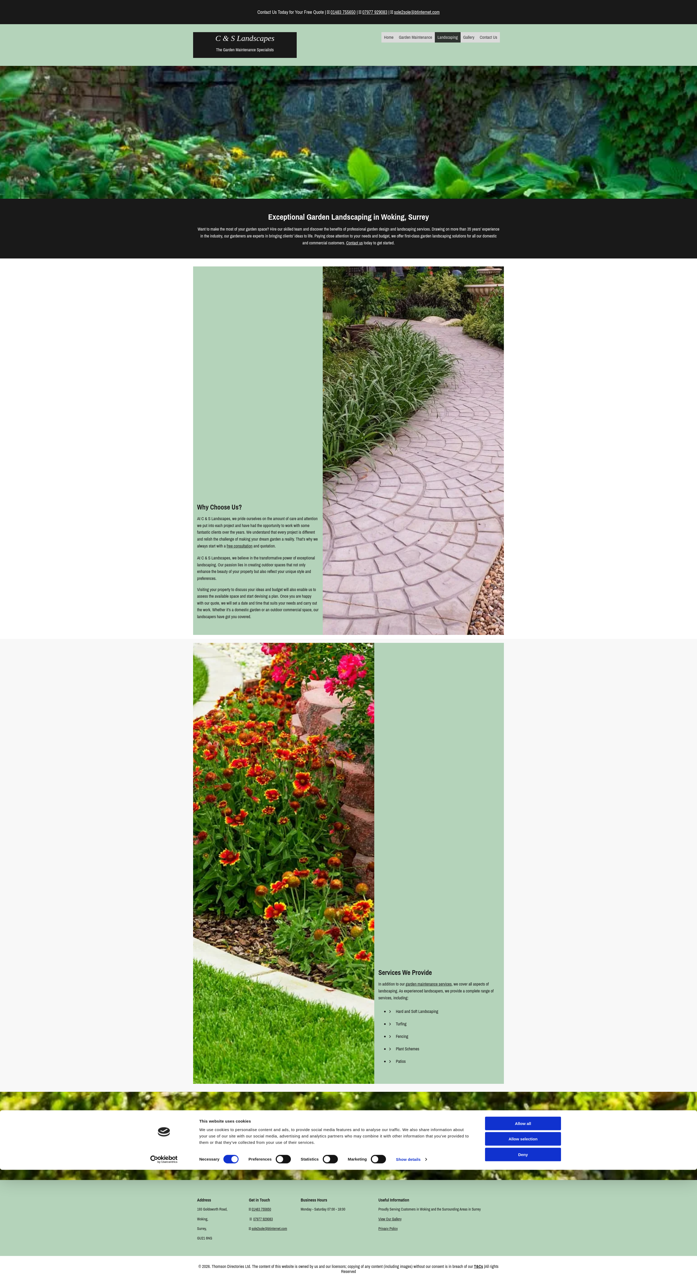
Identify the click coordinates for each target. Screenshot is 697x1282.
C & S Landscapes (245, 38)
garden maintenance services (429, 984)
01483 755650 (342, 12)
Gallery (469, 37)
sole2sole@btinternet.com (417, 12)
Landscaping (448, 37)
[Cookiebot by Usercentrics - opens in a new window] (164, 1272)
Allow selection (522, 1251)
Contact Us (488, 37)
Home (390, 37)
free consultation (240, 546)
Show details (408, 1271)
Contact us (354, 243)
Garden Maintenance (416, 37)
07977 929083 (374, 12)
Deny (523, 1266)
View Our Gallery (390, 1219)
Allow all (523, 1235)
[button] (348, 1152)
